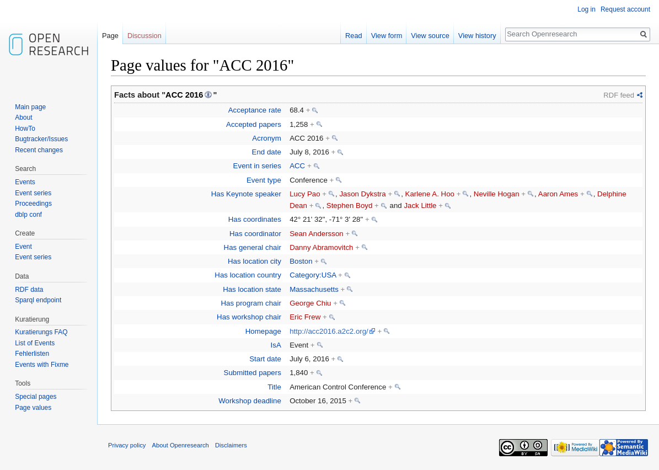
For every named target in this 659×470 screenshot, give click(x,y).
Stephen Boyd (349, 205)
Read (353, 35)
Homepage (263, 331)
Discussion (144, 35)
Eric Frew (305, 317)
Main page (30, 107)
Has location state (252, 289)
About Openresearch (180, 445)
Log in (586, 9)
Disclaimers (231, 445)
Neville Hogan (496, 194)
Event (23, 246)
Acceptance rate (254, 110)
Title (274, 387)
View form (387, 35)
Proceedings (33, 203)
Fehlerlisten (32, 353)
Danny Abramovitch (321, 247)
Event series (33, 193)
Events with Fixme (41, 364)
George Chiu (310, 303)
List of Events (35, 343)
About (23, 117)
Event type (264, 180)
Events (25, 182)
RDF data (29, 289)
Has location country (248, 275)
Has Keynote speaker (246, 194)
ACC (297, 166)
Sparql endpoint (38, 300)
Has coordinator (255, 233)
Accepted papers (253, 124)
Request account (625, 9)
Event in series (257, 166)
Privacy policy (127, 445)
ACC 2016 (184, 94)
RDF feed (618, 95)
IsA (276, 345)
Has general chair (252, 247)
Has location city (254, 261)
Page (110, 35)
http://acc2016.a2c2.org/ (329, 331)
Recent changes (39, 150)
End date (266, 152)
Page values (33, 408)
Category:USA (313, 275)
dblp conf (28, 214)
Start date (265, 359)
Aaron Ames (558, 194)
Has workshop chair (249, 317)
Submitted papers (252, 372)
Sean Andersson (317, 233)
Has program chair (251, 303)
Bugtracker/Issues (41, 139)
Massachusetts (314, 289)
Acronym (266, 138)
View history (477, 35)
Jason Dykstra (362, 194)
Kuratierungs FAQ (41, 332)
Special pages (35, 396)
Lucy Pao (305, 194)
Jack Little (420, 205)
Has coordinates (254, 219)
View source (430, 35)
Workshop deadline (249, 401)
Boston (301, 261)
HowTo (25, 128)
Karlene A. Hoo (429, 194)
